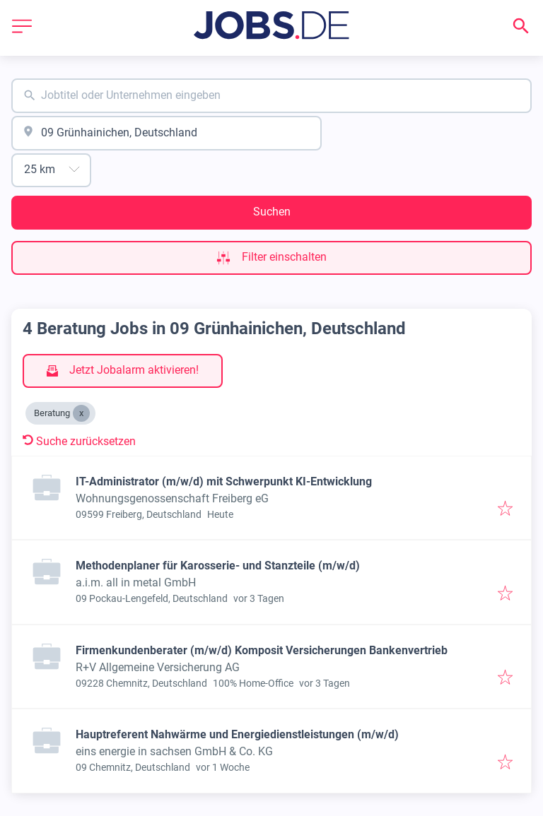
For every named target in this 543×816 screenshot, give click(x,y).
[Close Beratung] (81, 413)
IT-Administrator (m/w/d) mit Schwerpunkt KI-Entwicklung (224, 481)
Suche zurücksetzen (79, 441)
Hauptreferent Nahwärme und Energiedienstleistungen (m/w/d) (237, 734)
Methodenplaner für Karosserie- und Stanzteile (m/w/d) (218, 565)
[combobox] (271, 95)
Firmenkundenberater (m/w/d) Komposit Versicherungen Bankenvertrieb (262, 650)
